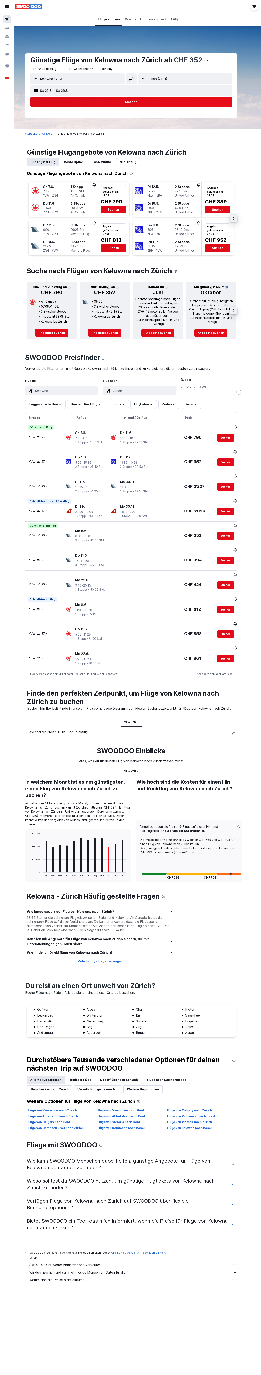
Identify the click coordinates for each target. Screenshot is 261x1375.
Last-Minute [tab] (108, 162)
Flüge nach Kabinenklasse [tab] (173, 1058)
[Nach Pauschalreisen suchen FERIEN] (7, 45)
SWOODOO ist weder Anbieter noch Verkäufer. (140, 1243)
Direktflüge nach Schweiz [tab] (126, 1058)
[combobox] (114, 69)
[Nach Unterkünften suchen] (7, 28)
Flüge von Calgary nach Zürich (195, 1089)
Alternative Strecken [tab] (52, 1058)
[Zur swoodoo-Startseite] (28, 6)
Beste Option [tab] (80, 162)
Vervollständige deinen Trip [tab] (104, 1068)
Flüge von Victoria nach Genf (125, 1100)
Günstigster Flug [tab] (49, 162)
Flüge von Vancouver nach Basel (197, 1094)
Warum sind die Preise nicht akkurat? (140, 1258)
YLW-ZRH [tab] (137, 700)
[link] (58, 333)
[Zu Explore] (7, 54)
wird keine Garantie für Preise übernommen (145, 1231)
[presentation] (212, 60)
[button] (7, 6)
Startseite (38, 133)
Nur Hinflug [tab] (134, 162)
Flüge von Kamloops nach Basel (127, 1106)
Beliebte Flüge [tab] (87, 1058)
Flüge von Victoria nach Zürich (196, 1100)
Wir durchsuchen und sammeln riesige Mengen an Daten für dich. (140, 1250)
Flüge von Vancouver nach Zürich (58, 1089)
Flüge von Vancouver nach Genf (127, 1089)
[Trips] (7, 66)
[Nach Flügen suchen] (7, 19)
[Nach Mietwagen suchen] (7, 37)
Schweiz (54, 133)
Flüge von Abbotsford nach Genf (128, 1094)
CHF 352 (194, 60)
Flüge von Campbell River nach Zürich (62, 1106)
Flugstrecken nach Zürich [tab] (56, 1068)
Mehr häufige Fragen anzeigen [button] (106, 939)
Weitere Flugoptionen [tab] (149, 1068)
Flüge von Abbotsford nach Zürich (59, 1094)
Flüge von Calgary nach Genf (55, 1100)
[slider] (245, 392)
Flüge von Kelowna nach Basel (195, 1106)
